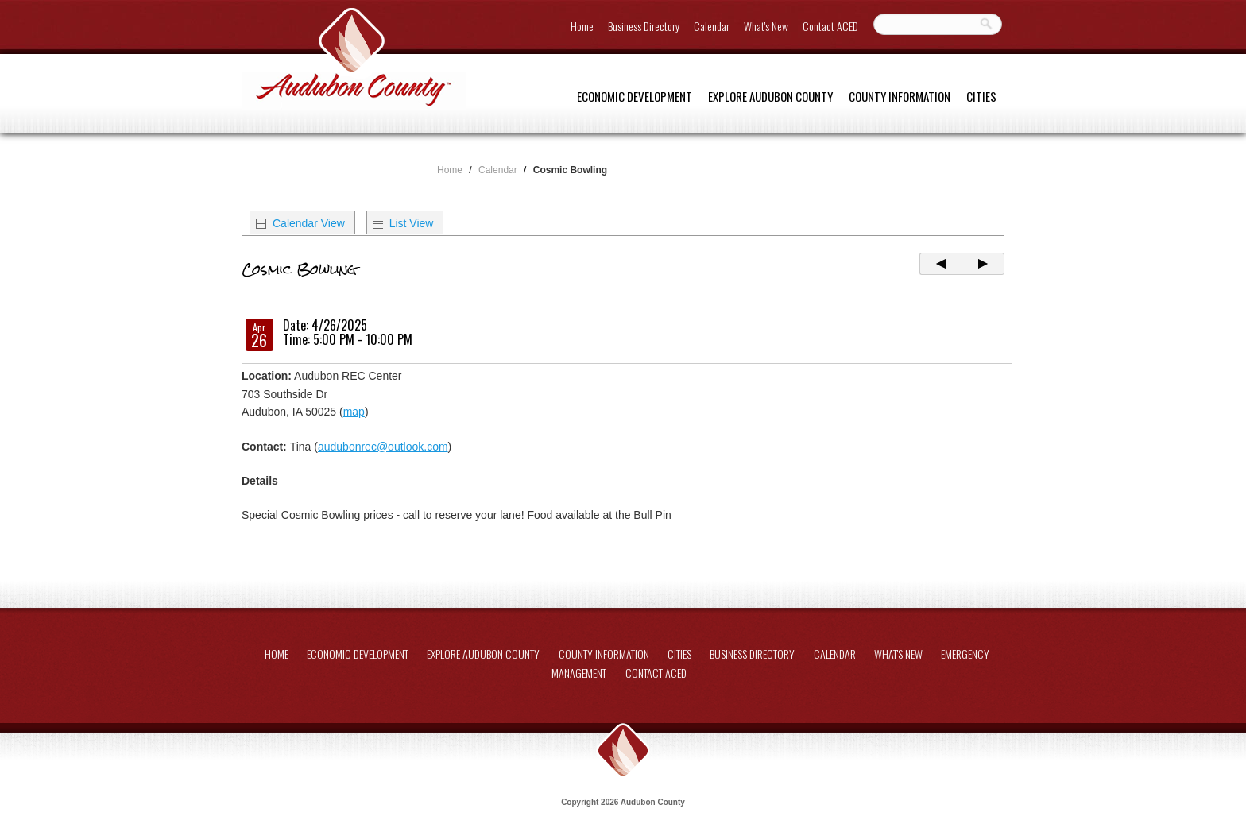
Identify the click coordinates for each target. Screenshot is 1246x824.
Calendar (711, 25)
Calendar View (309, 223)
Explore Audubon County (770, 96)
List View (411, 223)
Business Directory (643, 25)
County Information (899, 96)
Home (582, 25)
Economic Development (634, 96)
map (354, 411)
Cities (981, 96)
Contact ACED (830, 25)
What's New (766, 25)
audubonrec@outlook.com (383, 446)
